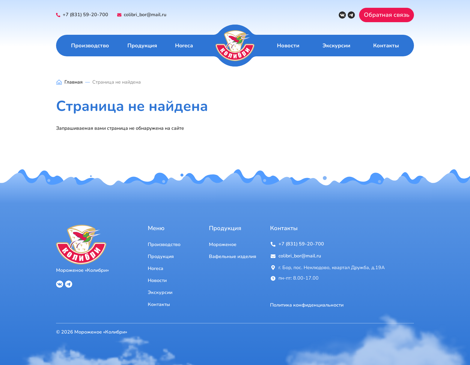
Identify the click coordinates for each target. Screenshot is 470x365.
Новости (288, 45)
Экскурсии (336, 45)
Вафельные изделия (232, 256)
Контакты (386, 45)
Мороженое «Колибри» (82, 270)
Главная (73, 82)
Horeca (184, 45)
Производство (90, 45)
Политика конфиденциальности (307, 305)
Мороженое (222, 244)
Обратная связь (386, 15)
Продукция (142, 45)
